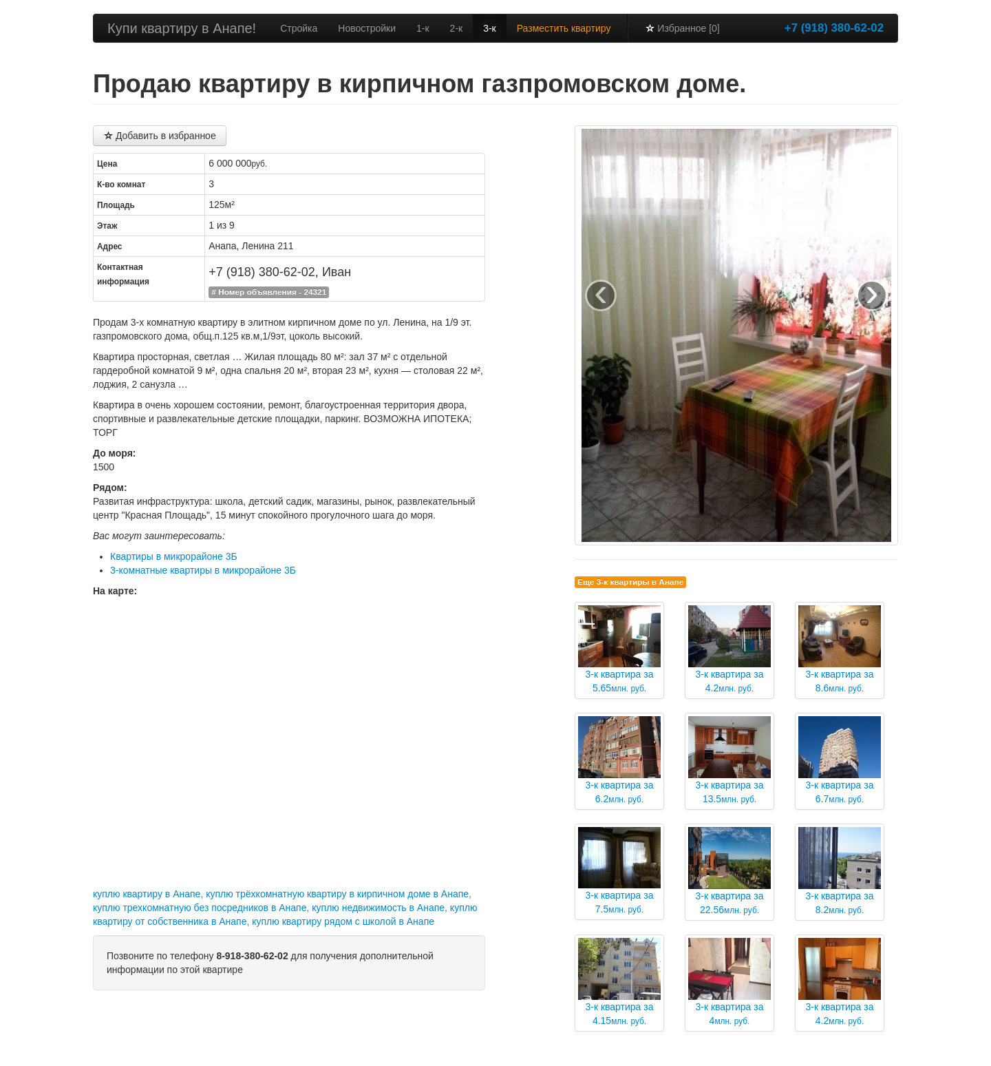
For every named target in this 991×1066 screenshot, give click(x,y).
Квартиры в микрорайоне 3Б (173, 556)
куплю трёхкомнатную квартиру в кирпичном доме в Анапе (337, 893)
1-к (422, 28)
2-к (456, 28)
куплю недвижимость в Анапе (378, 907)
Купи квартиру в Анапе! (181, 28)
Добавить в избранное (159, 135)
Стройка (298, 28)
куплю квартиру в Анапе (146, 893)
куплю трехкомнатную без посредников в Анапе (199, 907)
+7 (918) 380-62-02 (834, 27)
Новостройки (367, 28)
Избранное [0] (682, 28)
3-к (489, 28)
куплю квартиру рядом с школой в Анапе (343, 921)
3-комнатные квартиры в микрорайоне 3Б (203, 570)
